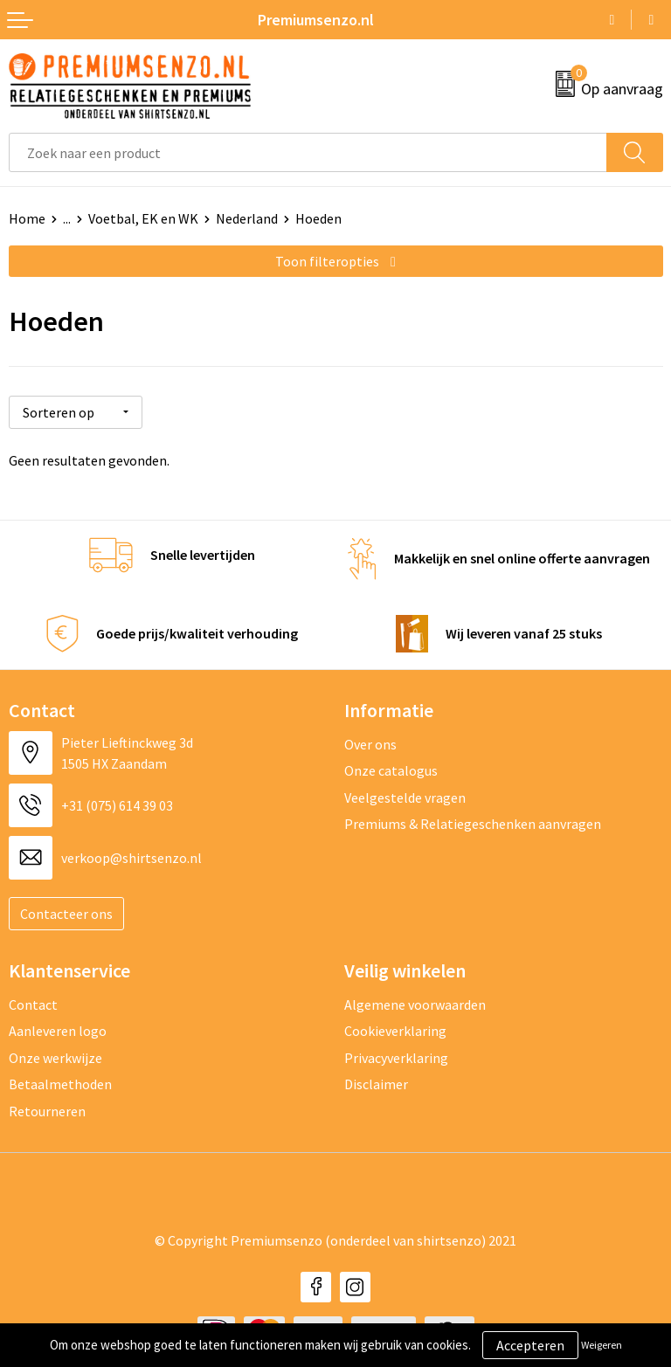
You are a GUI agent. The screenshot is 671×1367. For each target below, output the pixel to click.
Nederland (247, 218)
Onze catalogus (391, 770)
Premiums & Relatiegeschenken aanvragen (472, 823)
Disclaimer (376, 1084)
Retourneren (47, 1110)
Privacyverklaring (396, 1057)
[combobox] (308, 152)
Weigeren (601, 1344)
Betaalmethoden (60, 1084)
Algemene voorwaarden (415, 1003)
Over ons (370, 743)
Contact (33, 1003)
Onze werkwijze (55, 1057)
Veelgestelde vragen (405, 796)
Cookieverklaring (395, 1030)
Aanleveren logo (58, 1030)
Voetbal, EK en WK (143, 218)
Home (27, 218)
